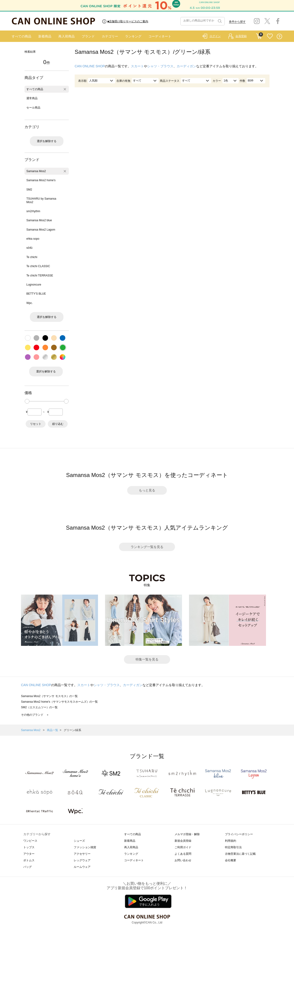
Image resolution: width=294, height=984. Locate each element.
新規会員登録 (183, 840)
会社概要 (230, 860)
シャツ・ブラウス (160, 66)
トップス (29, 847)
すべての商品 (21, 36)
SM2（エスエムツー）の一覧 (39, 707)
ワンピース (30, 840)
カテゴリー (110, 36)
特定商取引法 (233, 847)
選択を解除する (46, 141)
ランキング (133, 36)
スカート (137, 66)
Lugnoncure (33, 284)
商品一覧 (52, 730)
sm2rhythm (33, 211)
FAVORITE (270, 36)
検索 (219, 21)
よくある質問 (183, 853)
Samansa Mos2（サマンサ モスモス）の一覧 (49, 696)
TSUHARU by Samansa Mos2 (41, 200)
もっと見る (147, 490)
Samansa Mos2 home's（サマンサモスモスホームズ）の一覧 (59, 701)
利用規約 (230, 840)
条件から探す (237, 21)
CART (259, 35)
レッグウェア (82, 860)
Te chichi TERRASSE (39, 275)
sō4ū (29, 247)
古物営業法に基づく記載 (240, 853)
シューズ (79, 840)
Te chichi (31, 257)
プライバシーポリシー (239, 834)
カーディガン (186, 66)
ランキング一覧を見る (147, 547)
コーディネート (159, 36)
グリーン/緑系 (72, 730)
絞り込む (57, 424)
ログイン (215, 36)
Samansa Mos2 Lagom (40, 229)
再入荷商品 (66, 36)
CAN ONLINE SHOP (90, 66)
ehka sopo (32, 238)
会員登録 (241, 36)
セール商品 (33, 107)
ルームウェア (82, 866)
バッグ (27, 866)
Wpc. (29, 303)
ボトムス (29, 860)
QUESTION (279, 36)
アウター (29, 853)
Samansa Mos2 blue (39, 220)
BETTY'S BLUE (36, 293)
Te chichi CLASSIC (38, 266)
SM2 (29, 189)
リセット (35, 424)
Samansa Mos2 (36, 171)
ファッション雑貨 (85, 847)
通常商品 (32, 98)
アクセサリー (82, 853)
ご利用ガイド (183, 847)
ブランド (88, 36)
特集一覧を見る (147, 659)
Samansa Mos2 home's (41, 180)
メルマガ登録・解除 (187, 834)
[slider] (27, 401)
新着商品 (44, 36)
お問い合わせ (183, 860)
